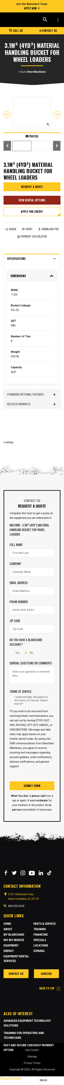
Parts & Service (44, 923)
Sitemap (32, 1056)
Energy (9, 951)
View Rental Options (32, 200)
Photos (32, 136)
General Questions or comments (32, 663)
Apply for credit (32, 212)
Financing (40, 934)
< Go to (32, 71)
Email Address (20, 582)
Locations (40, 945)
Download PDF (48, 229)
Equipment (11, 945)
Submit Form (32, 786)
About (8, 929)
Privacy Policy (32, 1063)
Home (7, 923)
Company (16, 563)
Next (56, 114)
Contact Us (48, 31)
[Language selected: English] (47, 1081)
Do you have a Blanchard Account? (26, 642)
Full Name (17, 544)
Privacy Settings (10, 1078)
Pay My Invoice (14, 940)
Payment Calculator (32, 236)
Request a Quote (32, 187)
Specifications (31, 259)
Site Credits (32, 1050)
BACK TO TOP (49, 988)
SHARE (11, 229)
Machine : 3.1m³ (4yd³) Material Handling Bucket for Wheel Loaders (29, 529)
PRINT (27, 229)
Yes (15, 653)
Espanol (39, 951)
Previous (7, 114)
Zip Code (16, 621)
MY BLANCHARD (14, 934)
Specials (39, 940)
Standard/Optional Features (31, 394)
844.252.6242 (16, 906)
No (28, 653)
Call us (16, 31)
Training (39, 929)
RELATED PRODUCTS (31, 404)
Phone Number (20, 602)
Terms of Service (21, 691)
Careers (46, 974)
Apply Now (30, 8)
